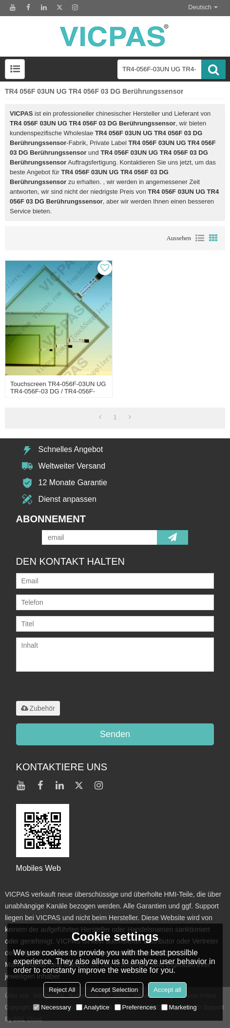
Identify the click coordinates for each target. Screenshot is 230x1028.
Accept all (167, 989)
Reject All (62, 989)
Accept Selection (114, 989)
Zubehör (38, 708)
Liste (200, 238)
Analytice (93, 1007)
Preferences (135, 1007)
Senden (115, 734)
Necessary (52, 1007)
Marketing (179, 1007)
